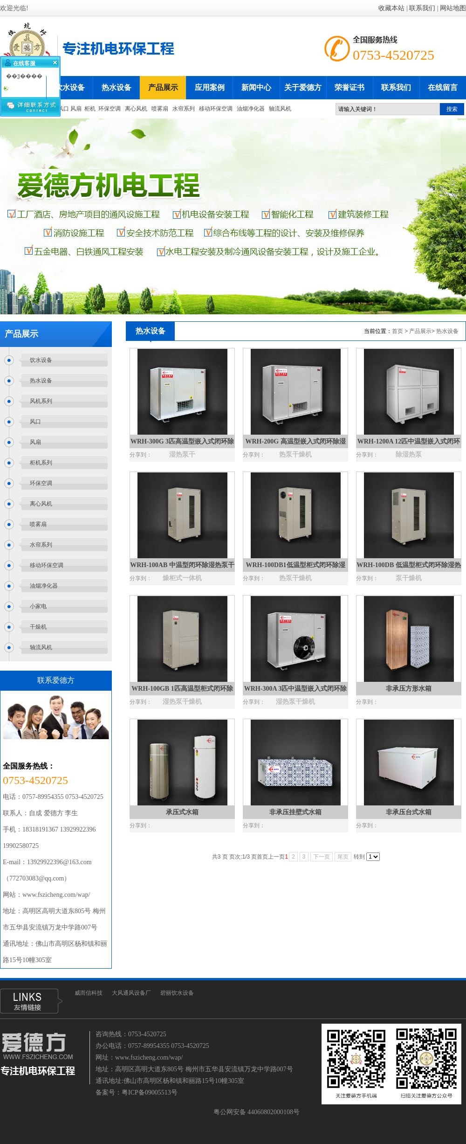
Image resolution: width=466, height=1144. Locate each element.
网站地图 (453, 8)
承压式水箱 (182, 812)
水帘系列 (183, 108)
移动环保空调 (216, 108)
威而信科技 (89, 993)
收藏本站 (391, 8)
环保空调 (109, 108)
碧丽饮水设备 (177, 993)
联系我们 (422, 8)
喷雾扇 (159, 108)
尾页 (343, 856)
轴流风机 (280, 108)
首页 (397, 331)
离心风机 (136, 108)
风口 (63, 108)
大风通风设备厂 (131, 993)
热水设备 (447, 331)
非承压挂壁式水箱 (295, 812)
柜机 (90, 108)
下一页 (321, 856)
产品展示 (420, 331)
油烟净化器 (251, 108)
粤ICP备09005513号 (150, 1092)
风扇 (76, 108)
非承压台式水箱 (409, 812)
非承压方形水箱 (409, 688)
